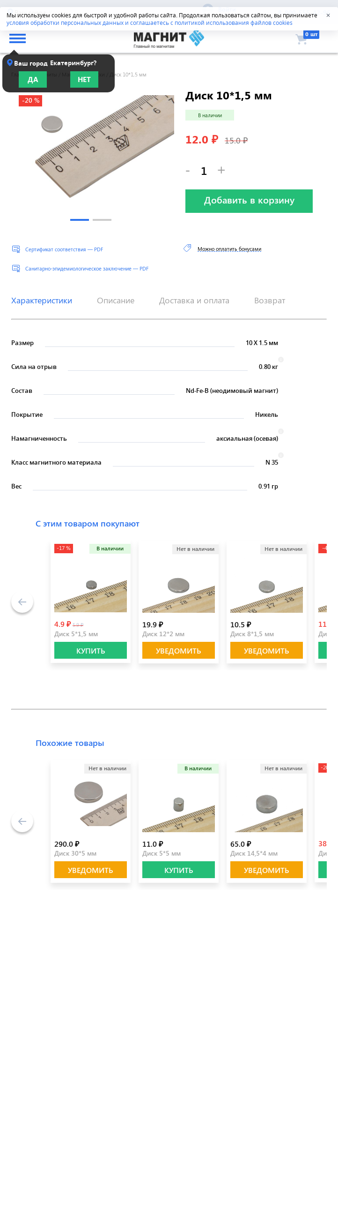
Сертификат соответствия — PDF (64, 249)
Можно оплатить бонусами (229, 248)
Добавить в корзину (249, 199)
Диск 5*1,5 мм (76, 633)
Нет (84, 79)
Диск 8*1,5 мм (252, 633)
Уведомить (178, 650)
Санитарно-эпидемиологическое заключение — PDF (86, 268)
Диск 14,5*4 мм (254, 853)
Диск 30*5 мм (75, 853)
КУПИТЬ (90, 650)
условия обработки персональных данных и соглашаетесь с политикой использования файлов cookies (150, 22)
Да (33, 79)
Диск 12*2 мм (163, 633)
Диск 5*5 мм (161, 853)
